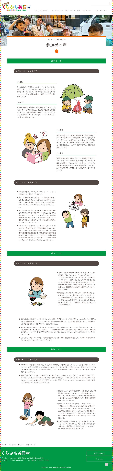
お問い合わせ (98, 453)
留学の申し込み (56, 11)
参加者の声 (85, 11)
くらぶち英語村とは (41, 11)
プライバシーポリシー (16, 445)
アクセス (98, 459)
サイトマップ (30, 445)
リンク (4, 445)
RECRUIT (104, 11)
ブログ (95, 11)
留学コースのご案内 (71, 11)
